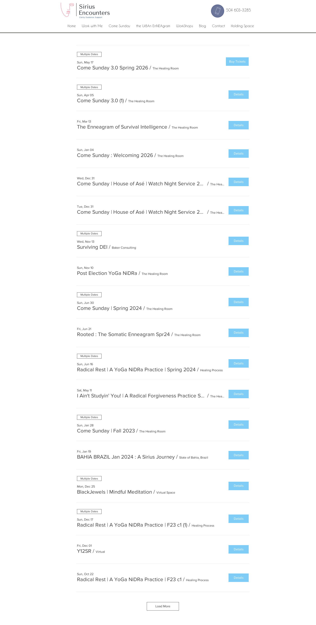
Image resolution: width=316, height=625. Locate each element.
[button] (112, 67)
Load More (162, 606)
